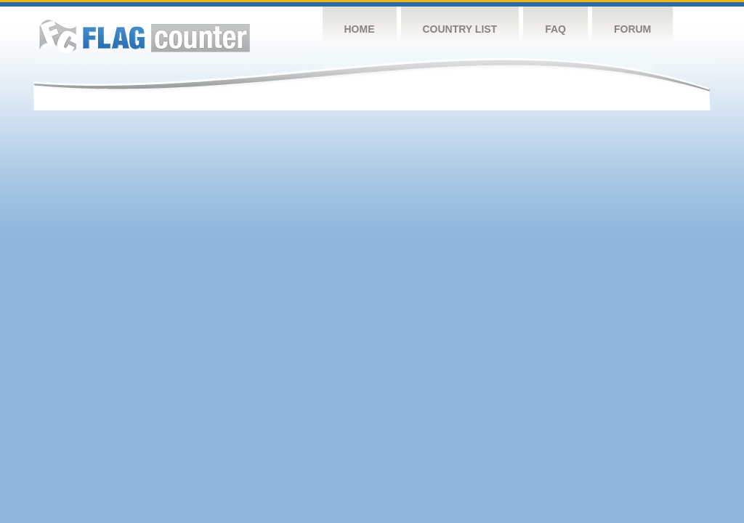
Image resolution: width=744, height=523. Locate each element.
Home (359, 29)
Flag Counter (144, 36)
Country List (460, 29)
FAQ (555, 29)
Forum (632, 29)
